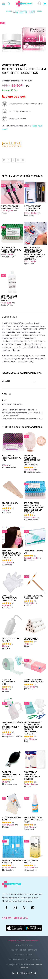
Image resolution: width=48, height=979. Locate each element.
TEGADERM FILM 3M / (33, 552)
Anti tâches (30, 13)
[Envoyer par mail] (18, 160)
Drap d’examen (31, 639)
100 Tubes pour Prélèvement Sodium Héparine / (11, 250)
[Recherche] (9, 3)
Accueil (9, 11)
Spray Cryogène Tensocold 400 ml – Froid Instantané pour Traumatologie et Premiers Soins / (34, 253)
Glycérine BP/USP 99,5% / (9, 298)
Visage (32, 11)
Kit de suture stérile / (12, 861)
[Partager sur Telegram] (23, 160)
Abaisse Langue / (10, 504)
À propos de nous (24, 945)
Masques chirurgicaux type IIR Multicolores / (11, 554)
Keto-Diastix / (31, 861)
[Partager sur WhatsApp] (4, 160)
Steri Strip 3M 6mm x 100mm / (12, 818)
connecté (21, 419)
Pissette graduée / (11, 640)
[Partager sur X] (13, 160)
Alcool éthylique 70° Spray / (34, 819)
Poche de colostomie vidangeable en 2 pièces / (32, 460)
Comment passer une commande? (23, 940)
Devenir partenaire (24, 955)
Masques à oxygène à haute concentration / (12, 725)
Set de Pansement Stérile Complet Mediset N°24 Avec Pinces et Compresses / (33, 728)
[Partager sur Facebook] (9, 160)
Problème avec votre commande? (24, 959)
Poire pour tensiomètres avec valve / (11, 774)
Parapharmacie (21, 11)
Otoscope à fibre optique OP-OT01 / (32, 208)
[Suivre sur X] (24, 907)
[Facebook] (6, 907)
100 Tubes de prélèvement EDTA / (11, 458)
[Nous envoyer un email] (32, 907)
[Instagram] (15, 907)
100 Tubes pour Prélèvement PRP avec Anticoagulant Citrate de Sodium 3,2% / (34, 507)
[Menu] (3, 3)
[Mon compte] (39, 3)
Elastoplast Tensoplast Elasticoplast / (32, 775)
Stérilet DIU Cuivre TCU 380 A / (33, 597)
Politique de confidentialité (24, 950)
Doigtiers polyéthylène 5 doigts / (10, 598)
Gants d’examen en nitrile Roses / (34, 680)
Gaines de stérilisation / (9, 681)
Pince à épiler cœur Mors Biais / (10, 207)
